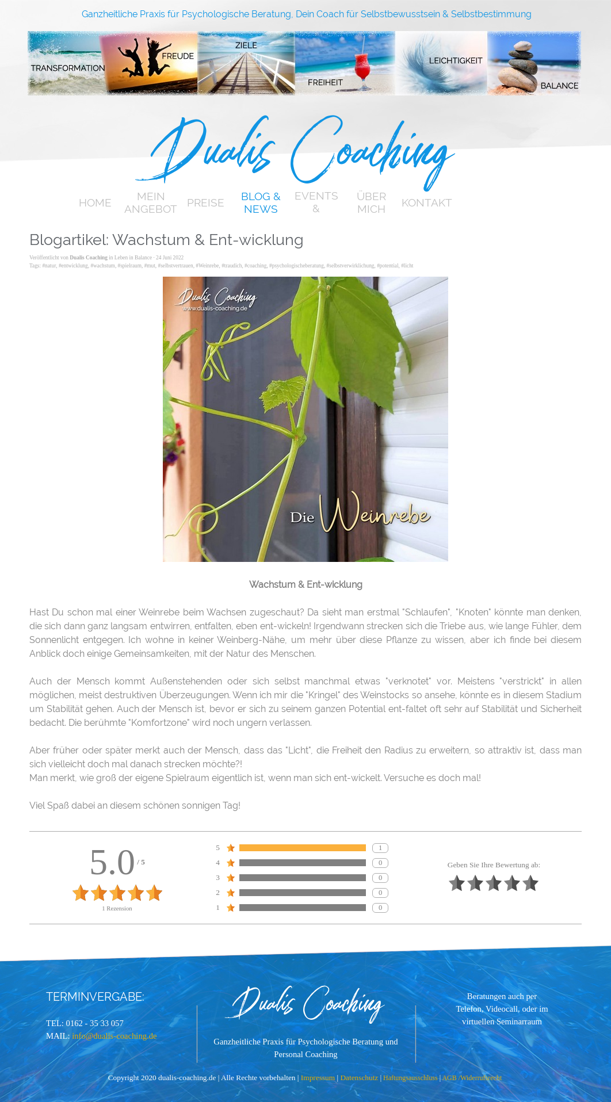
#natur (49, 266)
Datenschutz (360, 1077)
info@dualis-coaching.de (114, 1035)
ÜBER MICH (371, 202)
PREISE (205, 202)
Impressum (319, 1077)
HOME (95, 202)
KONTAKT (427, 202)
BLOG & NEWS (261, 202)
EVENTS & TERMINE (316, 208)
